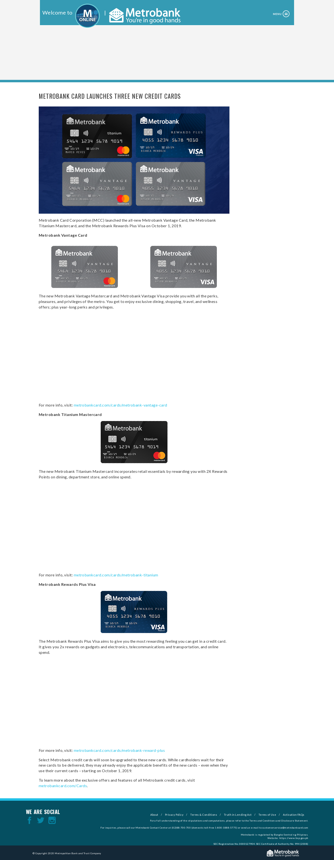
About (154, 814)
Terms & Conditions (203, 814)
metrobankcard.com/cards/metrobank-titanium (116, 575)
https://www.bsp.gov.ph (293, 838)
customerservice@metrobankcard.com (285, 827)
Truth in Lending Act (238, 814)
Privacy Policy (174, 814)
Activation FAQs (293, 814)
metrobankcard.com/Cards (63, 785)
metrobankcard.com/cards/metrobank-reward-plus (119, 750)
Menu (277, 13)
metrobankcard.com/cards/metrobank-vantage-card (120, 405)
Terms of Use (267, 814)
